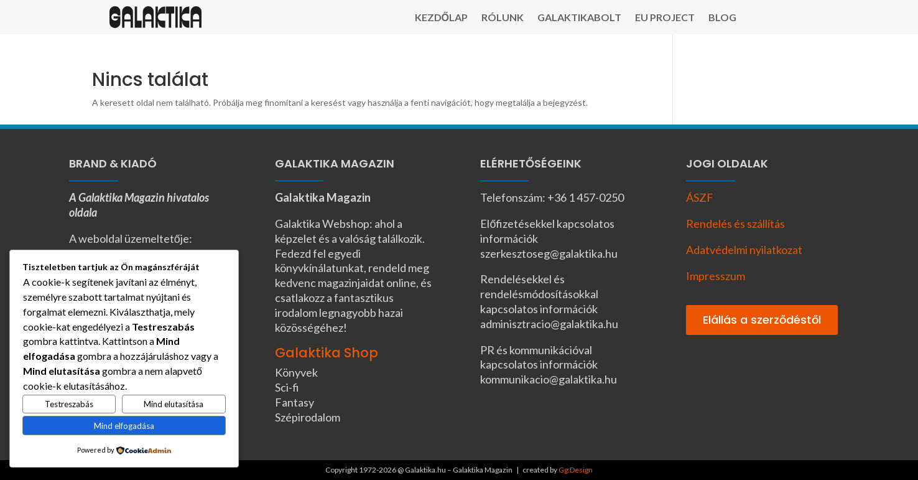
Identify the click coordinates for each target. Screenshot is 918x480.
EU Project (665, 18)
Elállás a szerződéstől (762, 319)
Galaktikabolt (579, 18)
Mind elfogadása (124, 426)
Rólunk (502, 18)
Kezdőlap (441, 18)
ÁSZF (699, 197)
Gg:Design (576, 469)
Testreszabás (69, 404)
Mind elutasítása (173, 404)
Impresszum (715, 276)
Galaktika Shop (326, 353)
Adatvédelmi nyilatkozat (744, 249)
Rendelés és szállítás (735, 223)
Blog (722, 18)
